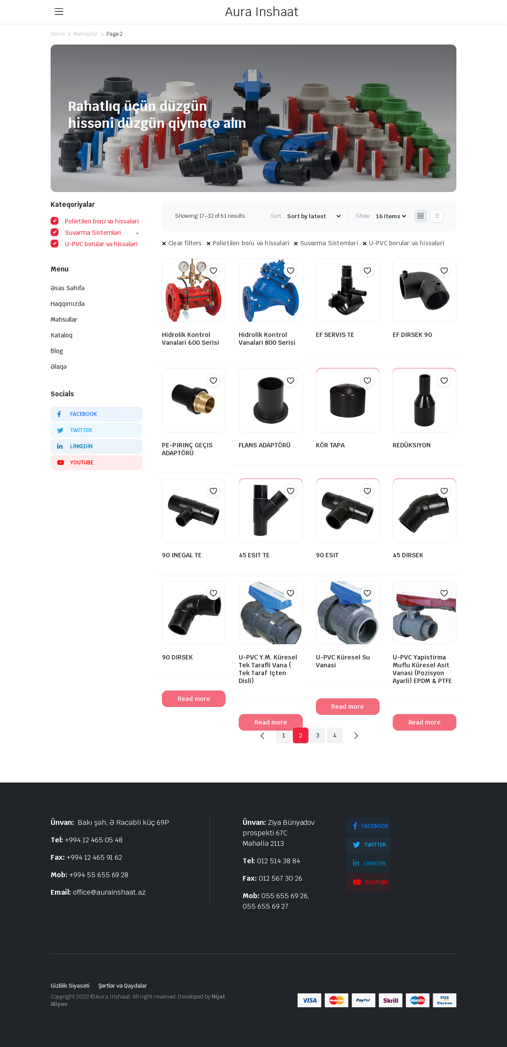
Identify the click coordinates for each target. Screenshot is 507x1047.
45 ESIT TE (254, 555)
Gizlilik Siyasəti (70, 985)
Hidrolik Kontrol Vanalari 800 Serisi (267, 339)
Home (58, 34)
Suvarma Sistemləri (329, 243)
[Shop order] (313, 216)
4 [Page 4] (335, 735)
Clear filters (185, 243)
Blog (57, 351)
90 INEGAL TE (182, 555)
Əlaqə (59, 367)
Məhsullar (85, 34)
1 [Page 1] (283, 735)
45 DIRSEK (408, 555)
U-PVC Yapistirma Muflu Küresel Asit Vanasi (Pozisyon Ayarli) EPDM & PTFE (422, 669)
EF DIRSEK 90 (412, 335)
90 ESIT (327, 555)
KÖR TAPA (330, 445)
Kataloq (61, 335)
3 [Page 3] (317, 735)
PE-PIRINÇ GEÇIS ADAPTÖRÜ (187, 449)
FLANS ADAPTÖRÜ (265, 445)
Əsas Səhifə (68, 288)
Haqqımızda (68, 304)
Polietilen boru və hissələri (251, 243)
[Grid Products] (420, 216)
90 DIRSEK (177, 657)
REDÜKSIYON (412, 445)
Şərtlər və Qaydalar (122, 985)
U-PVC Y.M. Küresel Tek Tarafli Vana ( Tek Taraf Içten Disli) (268, 669)
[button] (213, 270)
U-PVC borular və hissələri (406, 243)
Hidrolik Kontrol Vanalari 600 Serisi (190, 339)
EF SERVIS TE (335, 335)
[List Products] (436, 216)
